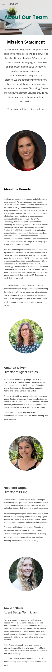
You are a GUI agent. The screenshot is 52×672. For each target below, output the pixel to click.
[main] (26, 17)
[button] (3, 4)
